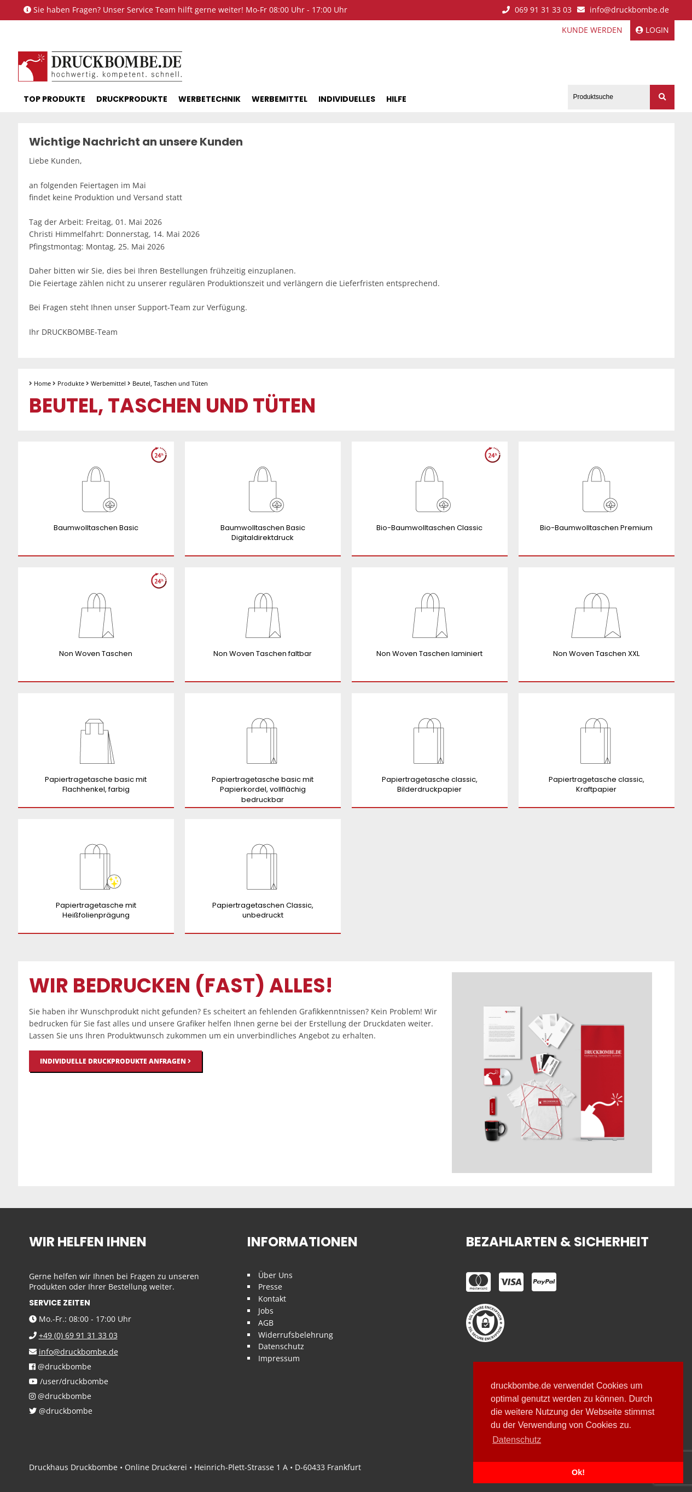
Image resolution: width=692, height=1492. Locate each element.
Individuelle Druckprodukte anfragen (115, 1061)
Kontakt (272, 1298)
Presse (270, 1286)
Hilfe (396, 99)
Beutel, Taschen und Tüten (170, 383)
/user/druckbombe (68, 1381)
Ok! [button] (578, 1472)
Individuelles (346, 99)
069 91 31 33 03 (537, 10)
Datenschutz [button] (516, 1439)
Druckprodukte (131, 99)
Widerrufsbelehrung (295, 1335)
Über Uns (275, 1275)
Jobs (266, 1310)
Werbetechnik (209, 99)
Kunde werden (592, 30)
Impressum (279, 1358)
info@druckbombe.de (623, 10)
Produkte (70, 383)
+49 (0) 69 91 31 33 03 (78, 1335)
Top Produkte (54, 99)
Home (42, 383)
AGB (266, 1322)
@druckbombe (60, 1367)
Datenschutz (281, 1346)
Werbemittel (279, 99)
